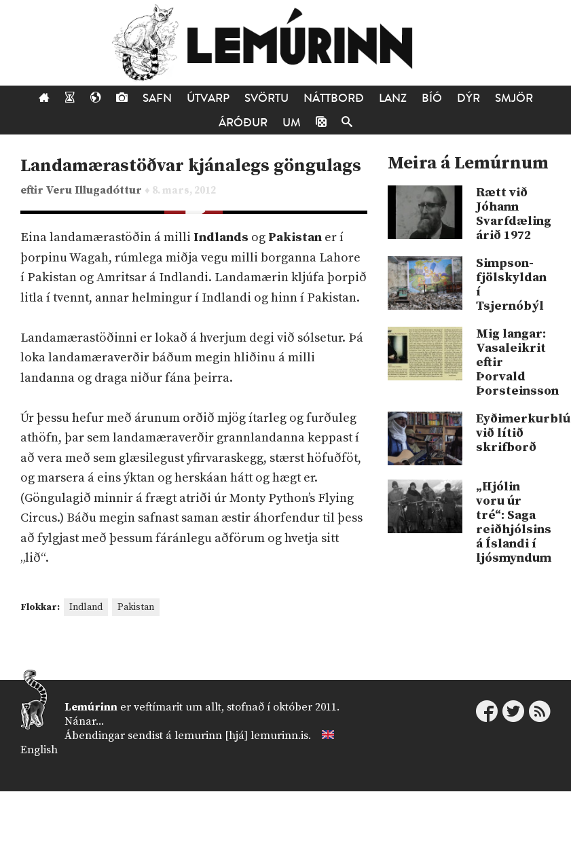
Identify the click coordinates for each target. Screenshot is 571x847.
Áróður (243, 122)
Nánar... (84, 721)
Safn (157, 98)
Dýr (468, 98)
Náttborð (333, 98)
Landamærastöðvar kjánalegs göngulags (190, 166)
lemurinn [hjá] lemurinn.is (241, 735)
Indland (86, 607)
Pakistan (135, 607)
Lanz (393, 98)
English (39, 750)
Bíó (432, 98)
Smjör (514, 98)
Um (291, 122)
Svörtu (266, 98)
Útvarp (208, 98)
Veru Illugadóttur (95, 190)
